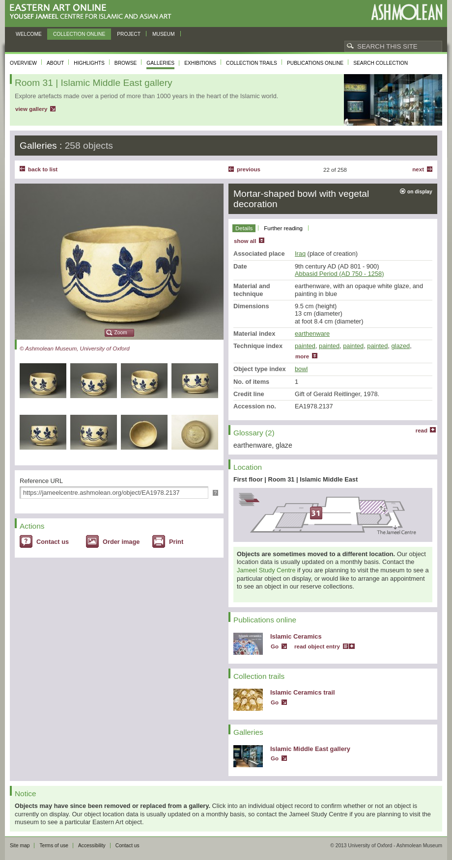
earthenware (312, 333)
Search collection (380, 63)
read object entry (317, 646)
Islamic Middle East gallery (310, 748)
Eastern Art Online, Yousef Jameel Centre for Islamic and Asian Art (93, 12)
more (302, 356)
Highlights (89, 63)
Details (244, 228)
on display (419, 191)
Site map (19, 845)
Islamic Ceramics (296, 636)
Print (176, 541)
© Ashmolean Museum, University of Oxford (75, 348)
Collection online (79, 34)
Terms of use (53, 845)
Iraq (300, 253)
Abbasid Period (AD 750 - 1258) (339, 273)
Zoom (120, 332)
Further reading (283, 228)
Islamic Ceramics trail (302, 692)
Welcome (29, 34)
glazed (400, 345)
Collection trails (251, 63)
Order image (121, 541)
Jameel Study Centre (266, 570)
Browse (125, 63)
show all (245, 241)
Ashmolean (406, 12)
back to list (42, 169)
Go (275, 646)
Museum (163, 34)
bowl (301, 369)
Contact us (52, 541)
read (421, 430)
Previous (248, 169)
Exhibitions (200, 63)
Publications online (315, 63)
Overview (23, 63)
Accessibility (92, 845)
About (55, 63)
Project (129, 34)
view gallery (31, 109)
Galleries (160, 63)
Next (418, 169)
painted (305, 345)
